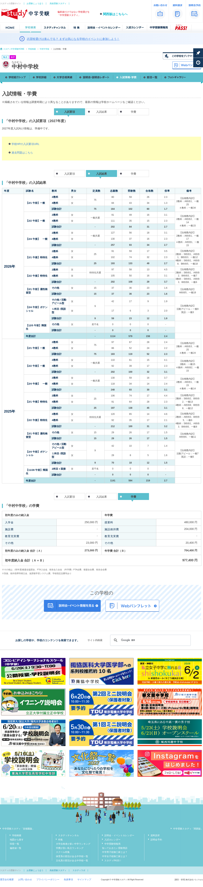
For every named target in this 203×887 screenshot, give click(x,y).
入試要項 (69, 173)
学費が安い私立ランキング (69, 848)
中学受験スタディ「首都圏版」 (18, 828)
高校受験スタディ (58, 3)
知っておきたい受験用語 (114, 848)
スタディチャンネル (68, 835)
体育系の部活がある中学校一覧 (72, 856)
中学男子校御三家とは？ (114, 852)
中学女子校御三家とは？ (114, 856)
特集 (60, 839)
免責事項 (68, 879)
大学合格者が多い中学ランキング (73, 844)
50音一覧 (14, 844)
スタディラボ (79, 870)
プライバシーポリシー (47, 879)
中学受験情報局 (112, 844)
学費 (133, 111)
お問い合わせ (25, 879)
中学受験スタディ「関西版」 (188, 828)
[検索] (150, 640)
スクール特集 (63, 852)
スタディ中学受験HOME (13, 49)
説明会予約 (156, 839)
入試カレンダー (112, 839)
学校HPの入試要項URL (25, 144)
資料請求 (155, 835)
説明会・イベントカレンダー (119, 835)
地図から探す (17, 839)
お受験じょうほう (35, 3)
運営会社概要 (7, 879)
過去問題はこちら (22, 152)
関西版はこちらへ (115, 14)
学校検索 (32, 49)
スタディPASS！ (113, 860)
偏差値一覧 (15, 848)
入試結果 (101, 111)
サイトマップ (84, 879)
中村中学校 (44, 49)
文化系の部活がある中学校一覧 (72, 860)
